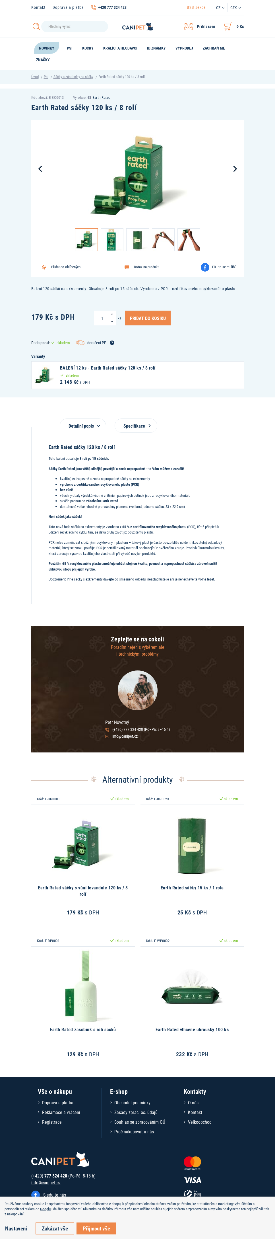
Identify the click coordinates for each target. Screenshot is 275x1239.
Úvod (35, 76)
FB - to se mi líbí (223, 266)
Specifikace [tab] (135, 426)
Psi (46, 76)
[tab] (83, 423)
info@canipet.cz (125, 736)
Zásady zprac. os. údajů (136, 1112)
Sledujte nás (54, 1195)
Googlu (45, 1208)
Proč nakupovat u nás (134, 1132)
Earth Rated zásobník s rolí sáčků (83, 1029)
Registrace (52, 1122)
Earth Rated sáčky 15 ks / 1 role (192, 888)
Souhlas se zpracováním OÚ (139, 1122)
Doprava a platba (68, 7)
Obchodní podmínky (132, 1102)
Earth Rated (101, 97)
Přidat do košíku (148, 318)
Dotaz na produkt (146, 266)
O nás (193, 1102)
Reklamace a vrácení (61, 1112)
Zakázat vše (55, 1228)
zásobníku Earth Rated (102, 500)
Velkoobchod (200, 1122)
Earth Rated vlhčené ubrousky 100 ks (192, 1029)
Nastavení (16, 1228)
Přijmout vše (96, 1228)
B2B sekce (196, 7)
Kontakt (38, 7)
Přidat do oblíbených (65, 266)
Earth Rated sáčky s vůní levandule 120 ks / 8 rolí (83, 891)
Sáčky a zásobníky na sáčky (73, 76)
